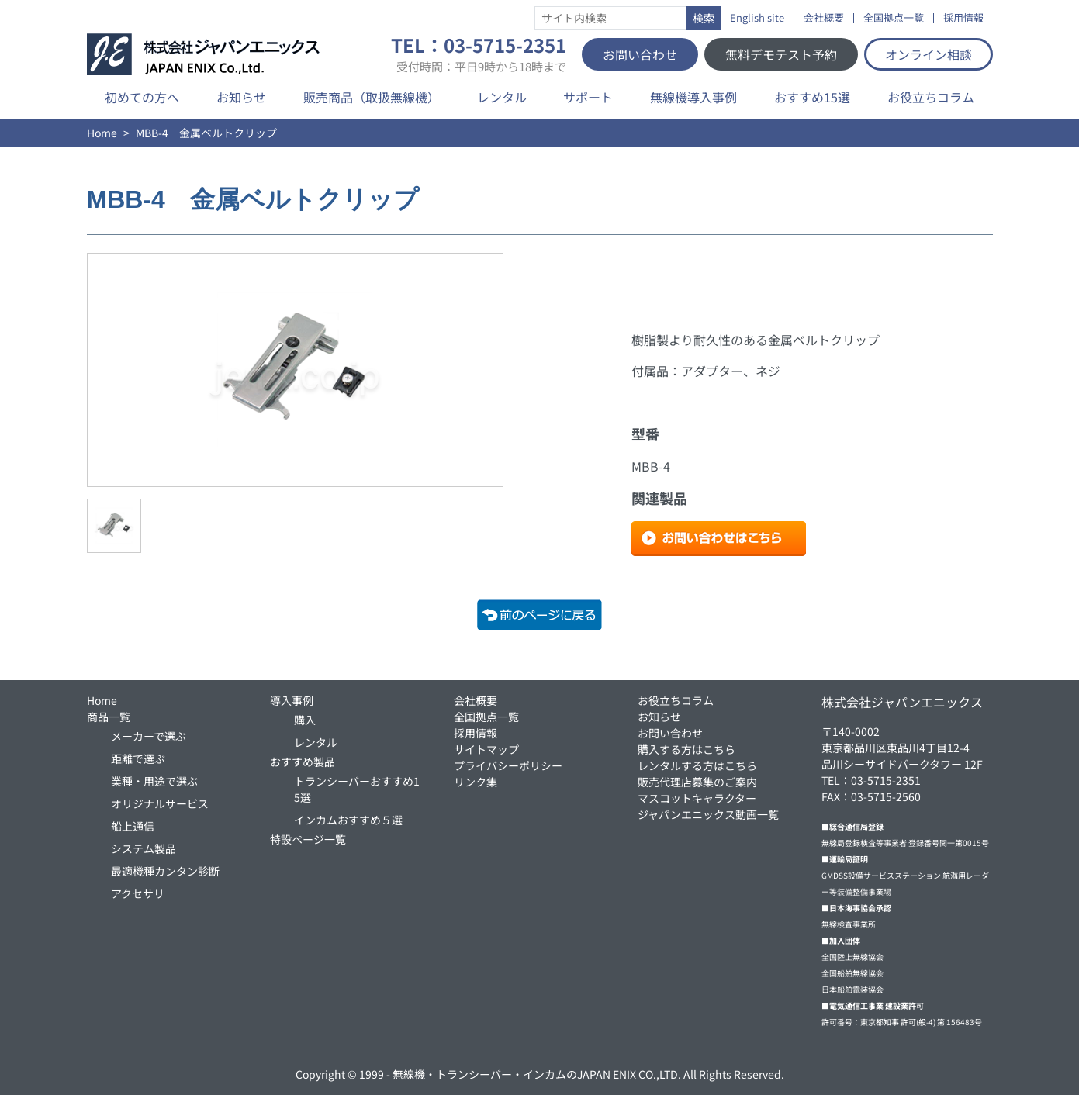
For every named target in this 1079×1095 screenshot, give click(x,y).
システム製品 (143, 848)
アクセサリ (137, 893)
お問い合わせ (640, 54)
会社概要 (824, 18)
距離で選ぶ (138, 758)
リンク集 (475, 781)
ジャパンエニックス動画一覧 (708, 814)
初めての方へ (142, 97)
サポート (588, 97)
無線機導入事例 (693, 97)
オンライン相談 (928, 54)
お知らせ (241, 97)
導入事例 (291, 700)
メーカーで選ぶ (148, 736)
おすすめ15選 (812, 97)
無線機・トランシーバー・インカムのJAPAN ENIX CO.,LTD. (537, 1074)
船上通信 (132, 826)
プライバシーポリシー (508, 765)
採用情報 (963, 18)
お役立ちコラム (930, 97)
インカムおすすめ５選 (348, 819)
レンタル (502, 97)
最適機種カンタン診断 (165, 871)
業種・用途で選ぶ (154, 781)
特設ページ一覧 (308, 839)
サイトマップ (486, 749)
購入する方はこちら (686, 749)
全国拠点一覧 (893, 18)
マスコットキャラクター (697, 798)
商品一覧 (108, 716)
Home (102, 132)
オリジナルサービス (160, 803)
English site (757, 18)
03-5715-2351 (886, 780)
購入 (305, 719)
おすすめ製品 (302, 761)
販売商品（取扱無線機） (371, 97)
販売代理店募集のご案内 (697, 781)
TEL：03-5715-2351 (478, 54)
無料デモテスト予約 (781, 54)
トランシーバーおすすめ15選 (357, 789)
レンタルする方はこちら (697, 765)
